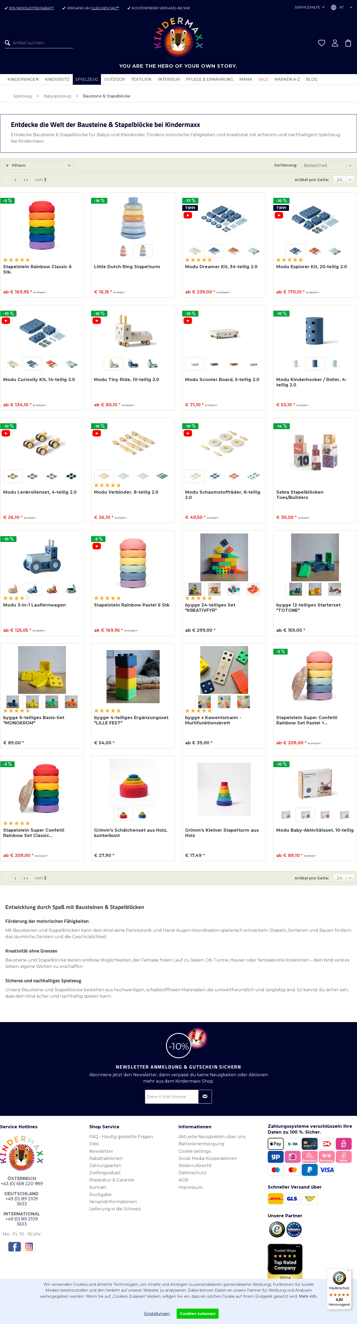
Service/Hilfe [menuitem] (308, 7)
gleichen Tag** (105, 8)
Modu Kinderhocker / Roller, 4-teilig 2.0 (311, 382)
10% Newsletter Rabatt (31, 8)
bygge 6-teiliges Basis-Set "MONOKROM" (33, 720)
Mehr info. (308, 1296)
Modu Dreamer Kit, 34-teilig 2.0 (221, 266)
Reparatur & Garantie (111, 1179)
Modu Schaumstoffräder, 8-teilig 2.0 (222, 495)
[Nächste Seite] (15, 180)
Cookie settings (194, 1151)
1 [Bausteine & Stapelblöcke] (6, 179)
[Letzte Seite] (26, 180)
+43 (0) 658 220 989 (22, 1183)
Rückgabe (100, 1194)
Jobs (94, 1143)
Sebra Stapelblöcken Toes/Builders (300, 495)
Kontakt (98, 1187)
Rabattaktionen (106, 1158)
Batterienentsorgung (201, 1143)
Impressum (190, 1187)
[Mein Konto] (335, 43)
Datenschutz (192, 1172)
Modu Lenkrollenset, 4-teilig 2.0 (39, 492)
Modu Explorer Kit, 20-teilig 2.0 (311, 266)
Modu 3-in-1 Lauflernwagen (34, 605)
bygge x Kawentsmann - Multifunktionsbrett (213, 720)
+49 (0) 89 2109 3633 (22, 1201)
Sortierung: (285, 165)
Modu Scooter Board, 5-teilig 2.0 (222, 379)
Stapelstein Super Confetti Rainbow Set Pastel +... (306, 720)
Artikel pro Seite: (312, 179)
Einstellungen (157, 1313)
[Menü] (348, 1272)
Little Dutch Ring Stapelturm (127, 266)
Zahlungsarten (105, 1165)
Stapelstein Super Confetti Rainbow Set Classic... (33, 833)
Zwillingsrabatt (105, 1172)
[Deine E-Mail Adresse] (178, 1097)
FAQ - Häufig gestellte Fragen (121, 1136)
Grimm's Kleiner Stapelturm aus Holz (222, 833)
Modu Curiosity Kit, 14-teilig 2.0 (39, 379)
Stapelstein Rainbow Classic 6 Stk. (37, 269)
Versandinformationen (113, 1201)
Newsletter (101, 1151)
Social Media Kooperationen (207, 1158)
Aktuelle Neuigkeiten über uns (211, 1136)
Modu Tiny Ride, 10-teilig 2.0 (126, 379)
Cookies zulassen (197, 1313)
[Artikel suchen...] (39, 43)
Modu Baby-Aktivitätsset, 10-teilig (315, 830)
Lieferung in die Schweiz (115, 1208)
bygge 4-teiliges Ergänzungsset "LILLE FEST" (131, 720)
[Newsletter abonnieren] (205, 1096)
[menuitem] (39, 43)
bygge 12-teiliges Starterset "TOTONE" (308, 608)
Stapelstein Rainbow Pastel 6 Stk (131, 605)
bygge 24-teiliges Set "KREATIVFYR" (210, 608)
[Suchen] (9, 43)
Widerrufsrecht (195, 1165)
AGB (183, 1179)
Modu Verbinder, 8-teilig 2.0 (126, 492)
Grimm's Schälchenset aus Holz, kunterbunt (130, 833)
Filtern (16, 165)
